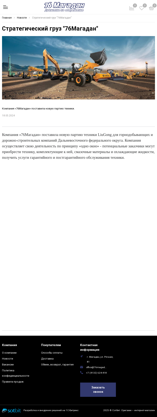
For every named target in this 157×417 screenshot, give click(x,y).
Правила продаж (13, 381)
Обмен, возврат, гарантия (57, 364)
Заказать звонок (98, 389)
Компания (9, 345)
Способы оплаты (52, 352)
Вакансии (8, 364)
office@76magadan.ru (96, 367)
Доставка (47, 358)
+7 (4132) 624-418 (96, 372)
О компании (9, 352)
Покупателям (51, 345)
